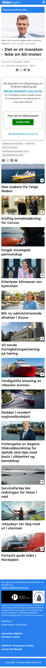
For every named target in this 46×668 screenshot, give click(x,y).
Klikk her (23, 122)
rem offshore (10, 147)
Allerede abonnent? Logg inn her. (23, 91)
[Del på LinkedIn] (25, 70)
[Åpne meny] (43, 2)
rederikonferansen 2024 (15, 151)
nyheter (30, 144)
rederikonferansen (13, 155)
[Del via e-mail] (29, 70)
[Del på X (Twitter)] (21, 70)
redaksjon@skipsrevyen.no (14, 587)
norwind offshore (13, 144)
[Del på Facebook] (17, 70)
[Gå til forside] (20, 2)
